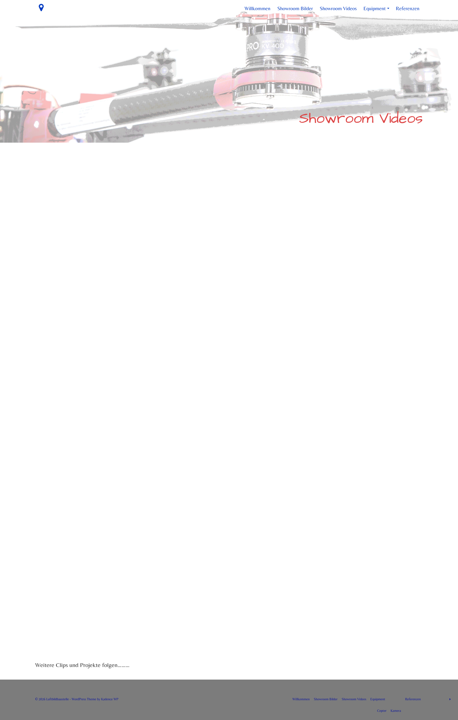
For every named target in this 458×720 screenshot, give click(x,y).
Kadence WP (109, 699)
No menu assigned (393, 55)
